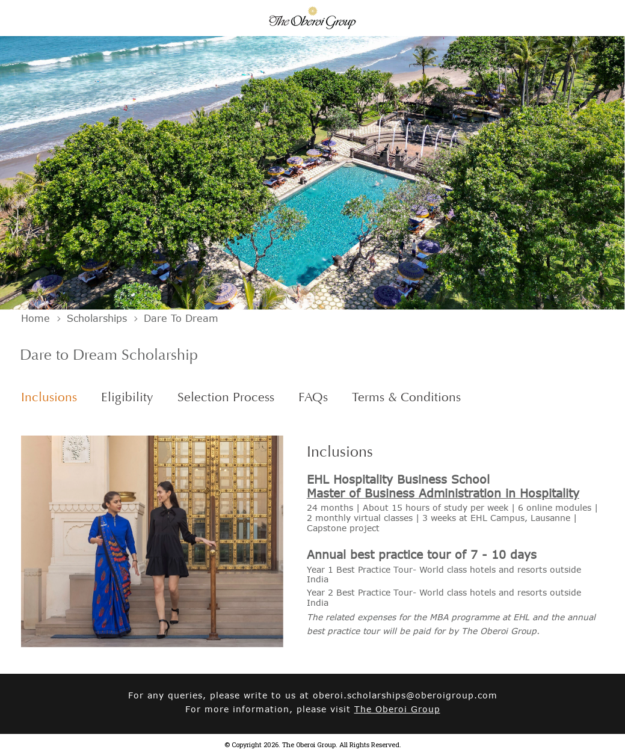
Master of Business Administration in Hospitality (443, 492)
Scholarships (97, 318)
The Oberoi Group (397, 709)
